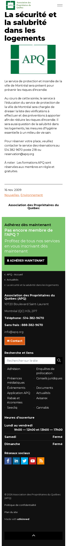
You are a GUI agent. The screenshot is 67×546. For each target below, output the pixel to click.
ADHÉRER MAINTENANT (26, 261)
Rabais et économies (14, 400)
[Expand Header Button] (59, 5)
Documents (44, 388)
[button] (59, 360)
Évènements (16, 388)
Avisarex (42, 398)
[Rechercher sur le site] (33, 360)
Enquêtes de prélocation (45, 371)
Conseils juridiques (49, 378)
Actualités (43, 393)
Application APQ (18, 393)
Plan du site (11, 512)
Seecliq (12, 407)
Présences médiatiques (15, 380)
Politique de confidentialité (20, 505)
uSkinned (23, 519)
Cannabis (42, 407)
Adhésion (13, 369)
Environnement (32, 195)
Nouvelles (11, 195)
